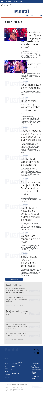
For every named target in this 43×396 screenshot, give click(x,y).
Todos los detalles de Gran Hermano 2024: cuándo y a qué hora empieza (31, 135)
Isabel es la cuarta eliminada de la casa (31, 67)
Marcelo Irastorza (18, 305)
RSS (33, 379)
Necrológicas (15, 373)
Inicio (6, 363)
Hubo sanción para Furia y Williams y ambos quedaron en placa (30, 107)
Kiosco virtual (33, 373)
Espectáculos (24, 60)
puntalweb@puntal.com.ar (10, 390)
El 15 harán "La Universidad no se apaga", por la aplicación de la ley (17, 334)
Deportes (7, 371)
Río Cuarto (24, 29)
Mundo (20, 362)
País (12, 370)
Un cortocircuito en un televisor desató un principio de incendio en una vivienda (16, 326)
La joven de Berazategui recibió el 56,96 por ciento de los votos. (31, 199)
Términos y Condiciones (10, 384)
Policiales (7, 374)
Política (6, 378)
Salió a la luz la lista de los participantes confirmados (29, 261)
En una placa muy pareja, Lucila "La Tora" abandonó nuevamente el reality (31, 188)
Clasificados (35, 376)
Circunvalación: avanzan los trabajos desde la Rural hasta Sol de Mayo (16, 299)
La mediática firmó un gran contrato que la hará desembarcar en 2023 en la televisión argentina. (30, 248)
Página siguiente (13, 279)
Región (13, 366)
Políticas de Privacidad (22, 384)
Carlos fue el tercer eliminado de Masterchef (30, 161)
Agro (19, 365)
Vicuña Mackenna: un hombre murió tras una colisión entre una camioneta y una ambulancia (16, 290)
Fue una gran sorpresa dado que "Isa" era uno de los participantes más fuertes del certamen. (31, 76)
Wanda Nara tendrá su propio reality (30, 239)
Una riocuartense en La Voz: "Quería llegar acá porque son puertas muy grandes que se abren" (31, 39)
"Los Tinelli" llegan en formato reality (31, 86)
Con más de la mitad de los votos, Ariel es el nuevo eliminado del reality (30, 213)
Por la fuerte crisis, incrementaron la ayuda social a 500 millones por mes (17, 312)
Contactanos (36, 369)
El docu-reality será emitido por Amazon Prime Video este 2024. (31, 92)
